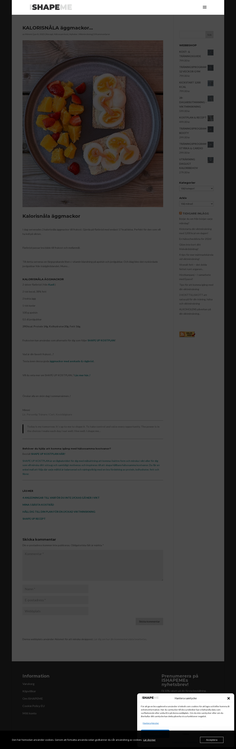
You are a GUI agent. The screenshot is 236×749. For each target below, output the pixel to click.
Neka (186, 734)
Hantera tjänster (151, 723)
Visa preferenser (216, 734)
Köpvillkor (192, 742)
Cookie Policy (178, 742)
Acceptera (155, 734)
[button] (228, 698)
